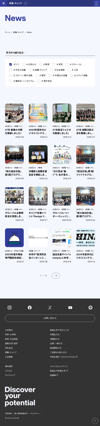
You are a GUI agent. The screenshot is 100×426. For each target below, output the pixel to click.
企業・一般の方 (56, 343)
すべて (14, 64)
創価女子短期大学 (58, 371)
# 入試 (72, 69)
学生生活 (9, 348)
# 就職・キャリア (37, 69)
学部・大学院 (10, 334)
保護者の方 (55, 339)
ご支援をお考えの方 (58, 352)
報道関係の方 (56, 348)
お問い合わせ (50, 318)
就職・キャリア (18, 32)
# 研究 (57, 64)
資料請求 (9, 366)
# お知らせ (29, 64)
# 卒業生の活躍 (57, 75)
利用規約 (8, 413)
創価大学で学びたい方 (59, 330)
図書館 (53, 375)
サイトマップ (10, 375)
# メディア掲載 (79, 75)
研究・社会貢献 (11, 339)
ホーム (7, 32)
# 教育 (44, 64)
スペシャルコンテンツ (59, 366)
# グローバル (73, 64)
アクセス (8, 371)
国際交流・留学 (11, 343)
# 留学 (40, 75)
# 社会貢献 (57, 69)
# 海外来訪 (44, 80)
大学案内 (9, 330)
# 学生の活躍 (17, 69)
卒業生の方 (55, 334)
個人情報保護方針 (21, 413)
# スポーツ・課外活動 (21, 75)
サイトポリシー (35, 413)
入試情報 (9, 357)
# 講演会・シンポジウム (22, 80)
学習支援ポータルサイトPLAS (62, 357)
